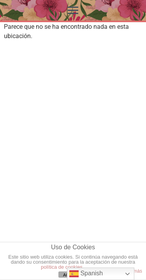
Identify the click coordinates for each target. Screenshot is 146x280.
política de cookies (62, 267)
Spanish (86, 273)
